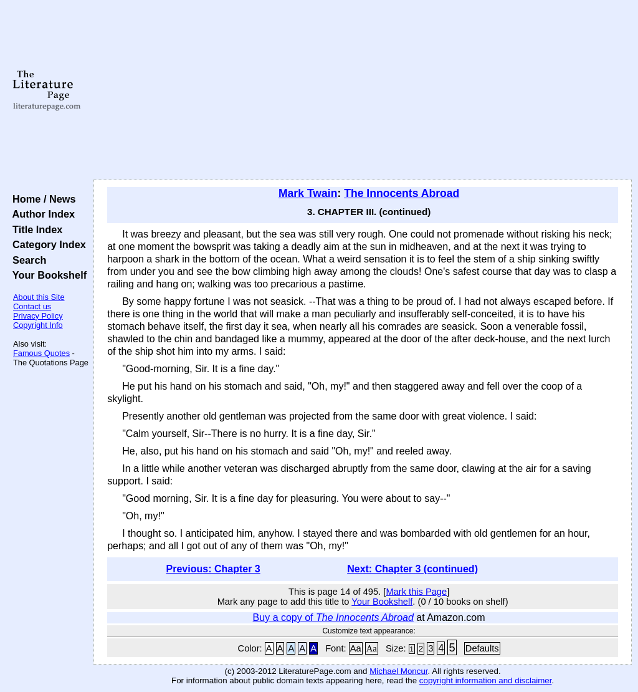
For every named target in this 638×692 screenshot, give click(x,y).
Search (26, 260)
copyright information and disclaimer (485, 680)
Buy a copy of (333, 617)
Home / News (41, 198)
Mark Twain (308, 193)
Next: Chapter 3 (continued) (412, 569)
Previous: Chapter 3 (213, 569)
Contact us (32, 306)
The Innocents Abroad (401, 193)
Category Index (46, 244)
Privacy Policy (38, 315)
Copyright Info (38, 325)
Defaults (482, 648)
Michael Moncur (398, 671)
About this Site (39, 297)
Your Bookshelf (47, 275)
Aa (355, 648)
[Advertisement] (362, 90)
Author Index (41, 213)
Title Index (34, 229)
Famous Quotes (41, 353)
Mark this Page (416, 592)
